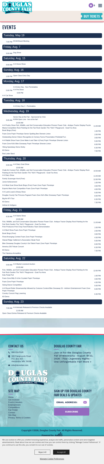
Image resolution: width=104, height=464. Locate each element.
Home (10, 397)
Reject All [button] (42, 452)
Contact (11, 412)
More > (86, 361)
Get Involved (13, 400)
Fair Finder (13, 410)
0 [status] (94, 5)
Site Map (12, 415)
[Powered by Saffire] (58, 434)
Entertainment (14, 405)
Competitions (14, 407)
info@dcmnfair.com (20, 365)
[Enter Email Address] (71, 402)
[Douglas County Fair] (17, 8)
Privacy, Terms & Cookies (19, 418)
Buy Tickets (92, 16)
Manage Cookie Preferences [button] (52, 459)
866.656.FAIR (17, 352)
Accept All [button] (61, 452)
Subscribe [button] (71, 411)
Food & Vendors (15, 402)
